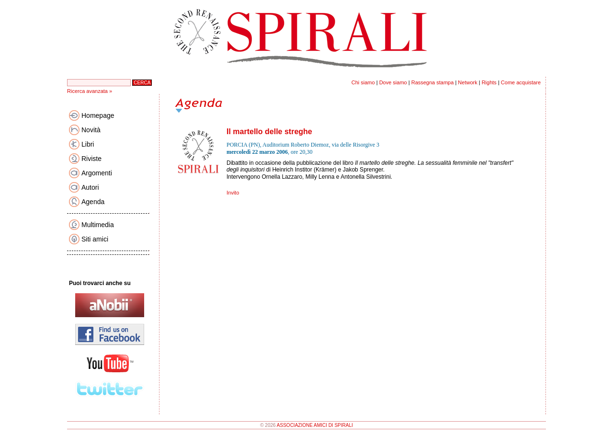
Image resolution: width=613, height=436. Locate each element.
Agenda (92, 202)
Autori (90, 187)
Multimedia (97, 225)
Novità (91, 130)
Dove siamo (393, 82)
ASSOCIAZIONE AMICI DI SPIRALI (315, 425)
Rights (489, 82)
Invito (233, 192)
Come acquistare (521, 82)
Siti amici (94, 239)
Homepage (97, 115)
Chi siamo (363, 82)
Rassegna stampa (432, 82)
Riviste (91, 158)
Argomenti (96, 173)
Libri (87, 144)
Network (467, 82)
